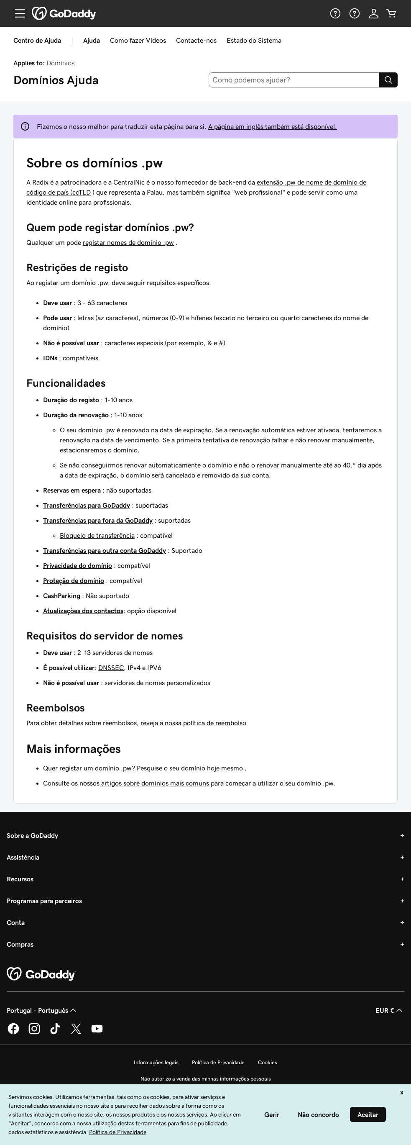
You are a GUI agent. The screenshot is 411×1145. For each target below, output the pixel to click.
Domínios (60, 62)
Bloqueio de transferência (97, 535)
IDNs (50, 357)
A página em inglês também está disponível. (272, 126)
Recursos (20, 878)
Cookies (267, 1062)
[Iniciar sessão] (373, 13)
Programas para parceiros (44, 900)
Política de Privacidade (218, 1062)
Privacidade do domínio (77, 565)
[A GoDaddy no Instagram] (34, 1032)
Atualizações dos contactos (83, 610)
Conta (16, 922)
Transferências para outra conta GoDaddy (104, 550)
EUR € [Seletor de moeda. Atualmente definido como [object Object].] (389, 1010)
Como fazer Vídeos (138, 40)
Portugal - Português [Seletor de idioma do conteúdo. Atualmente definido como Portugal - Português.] (42, 1010)
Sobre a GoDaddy (32, 835)
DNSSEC (111, 667)
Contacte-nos (196, 40)
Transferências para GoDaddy (86, 505)
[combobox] (293, 80)
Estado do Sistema (254, 40)
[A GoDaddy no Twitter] (76, 1032)
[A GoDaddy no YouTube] (97, 1032)
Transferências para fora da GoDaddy (98, 520)
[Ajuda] (334, 13)
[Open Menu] (16, 13)
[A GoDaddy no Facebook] (13, 1032)
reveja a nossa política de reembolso (193, 722)
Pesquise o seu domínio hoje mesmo (190, 768)
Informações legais (156, 1062)
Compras (20, 944)
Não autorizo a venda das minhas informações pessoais (205, 1078)
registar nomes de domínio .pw (128, 242)
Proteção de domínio (73, 580)
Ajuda (91, 40)
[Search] (388, 79)
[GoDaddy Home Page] (41, 974)
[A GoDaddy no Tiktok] (55, 1032)
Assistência (23, 857)
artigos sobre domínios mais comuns (155, 783)
